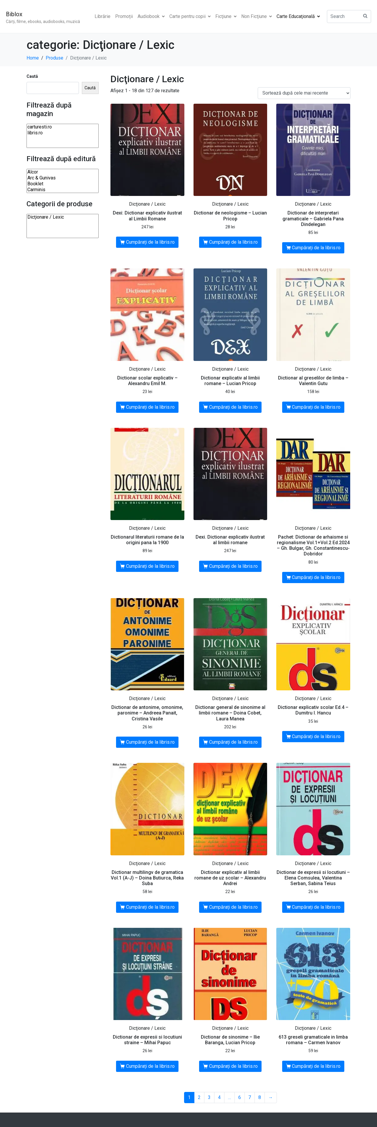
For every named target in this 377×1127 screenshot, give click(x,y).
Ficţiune (226, 16)
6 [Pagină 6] (239, 1097)
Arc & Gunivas (62, 178)
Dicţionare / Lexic (62, 217)
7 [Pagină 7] (249, 1097)
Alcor (62, 172)
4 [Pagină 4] (219, 1097)
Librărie (102, 16)
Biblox (14, 14)
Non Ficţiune (256, 16)
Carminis (62, 190)
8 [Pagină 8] (259, 1097)
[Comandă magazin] (304, 93)
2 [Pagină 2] (199, 1097)
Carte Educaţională (298, 16)
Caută (32, 76)
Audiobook (151, 16)
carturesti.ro (62, 127)
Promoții (124, 16)
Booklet (62, 184)
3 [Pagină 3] (209, 1097)
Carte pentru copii (190, 16)
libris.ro (62, 133)
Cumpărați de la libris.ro (150, 242)
